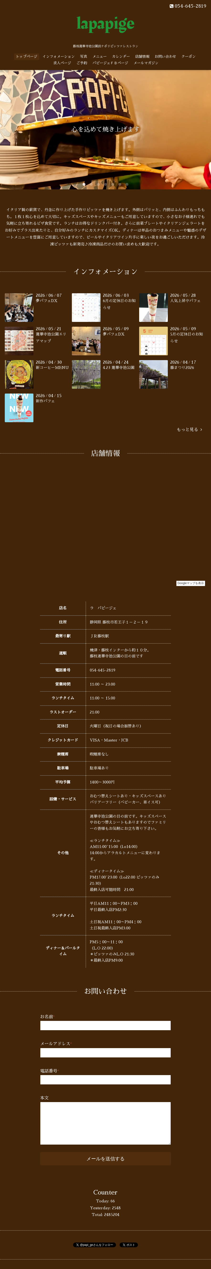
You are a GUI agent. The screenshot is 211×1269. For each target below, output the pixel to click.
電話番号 (49, 1071)
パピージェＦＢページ (110, 63)
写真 (83, 56)
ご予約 (81, 63)
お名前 (47, 1017)
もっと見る (189, 429)
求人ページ (62, 63)
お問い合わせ (165, 56)
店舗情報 (142, 56)
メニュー (99, 56)
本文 (44, 1098)
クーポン (188, 56)
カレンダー (121, 56)
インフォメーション (58, 56)
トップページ (26, 56)
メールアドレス (56, 1044)
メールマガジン (145, 63)
